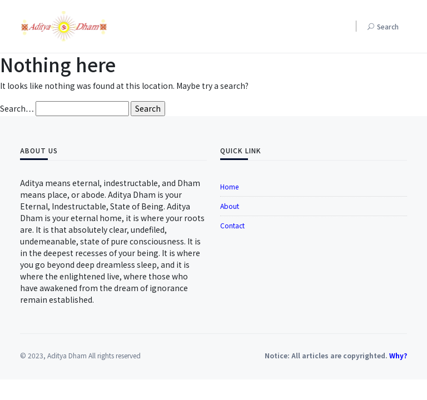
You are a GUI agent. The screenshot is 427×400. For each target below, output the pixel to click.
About (229, 206)
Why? (398, 355)
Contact (232, 225)
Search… (17, 108)
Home (229, 186)
